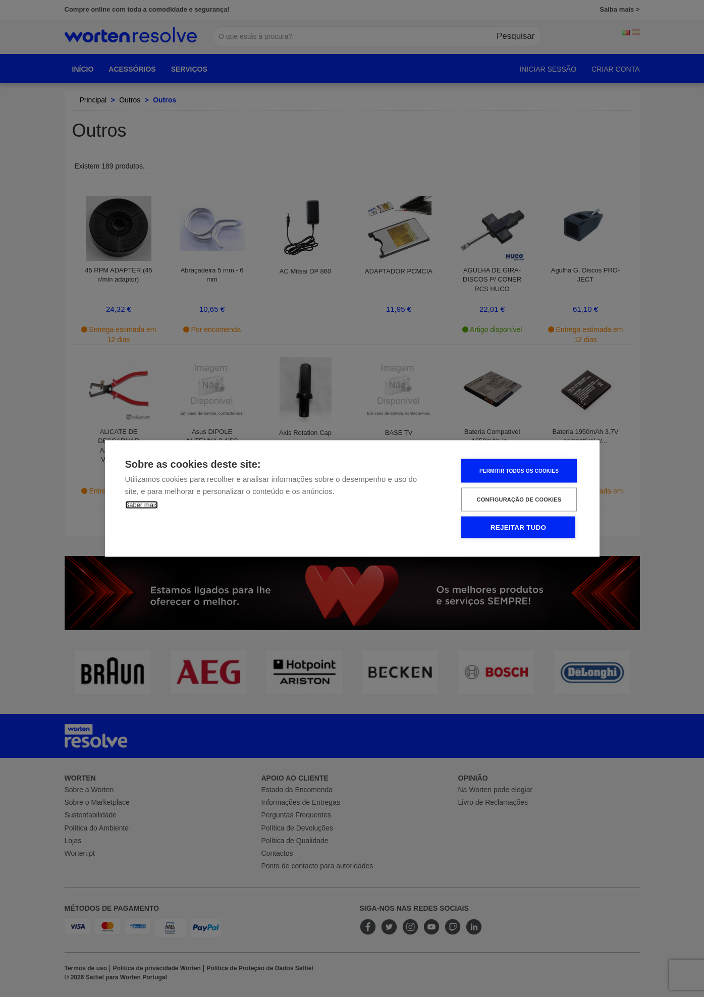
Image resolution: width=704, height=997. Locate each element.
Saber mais (141, 505)
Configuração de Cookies (519, 499)
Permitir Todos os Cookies (519, 470)
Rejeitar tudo (518, 527)
